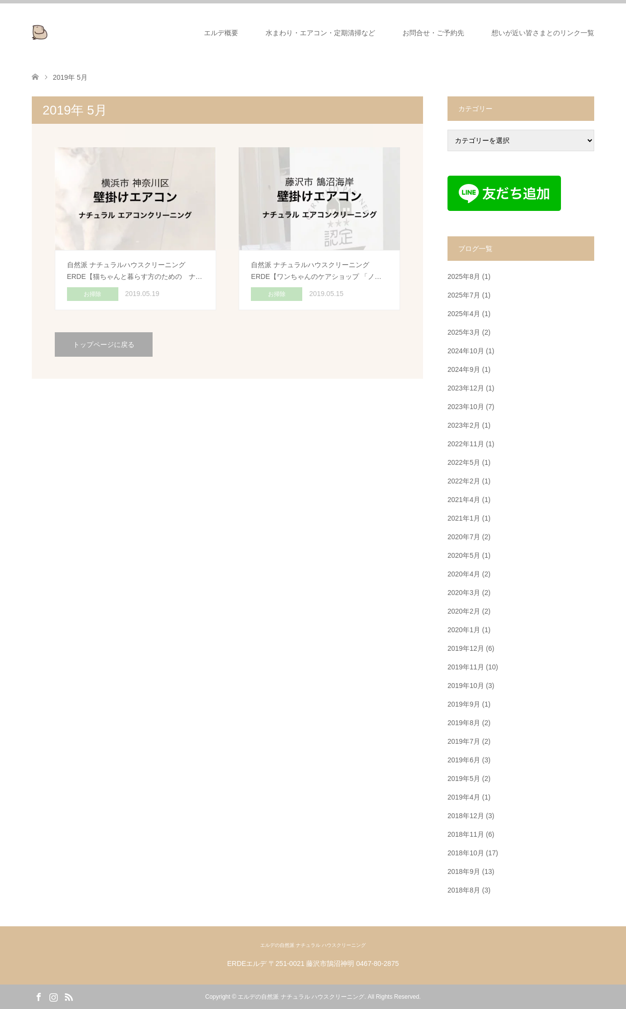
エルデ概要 (221, 33)
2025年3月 (463, 332)
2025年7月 (463, 295)
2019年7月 (463, 741)
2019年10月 (465, 685)
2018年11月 (465, 834)
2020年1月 (463, 630)
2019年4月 (463, 797)
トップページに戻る (103, 344)
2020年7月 (463, 537)
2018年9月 (463, 871)
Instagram (53, 996)
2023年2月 (463, 425)
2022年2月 (463, 481)
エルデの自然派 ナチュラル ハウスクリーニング (313, 945)
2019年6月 (463, 760)
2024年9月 (463, 369)
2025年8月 (463, 276)
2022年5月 (463, 462)
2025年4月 (463, 314)
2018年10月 (465, 853)
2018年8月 (463, 890)
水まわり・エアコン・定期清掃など (320, 33)
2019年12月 (465, 648)
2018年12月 (465, 816)
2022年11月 (465, 444)
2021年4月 (463, 500)
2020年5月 (463, 555)
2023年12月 (465, 388)
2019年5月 (463, 778)
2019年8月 (463, 723)
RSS (68, 996)
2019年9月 (463, 704)
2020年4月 (463, 574)
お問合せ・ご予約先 (433, 33)
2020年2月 (463, 611)
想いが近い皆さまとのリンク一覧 (543, 33)
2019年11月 (465, 667)
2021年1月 (463, 518)
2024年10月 (465, 351)
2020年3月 (463, 592)
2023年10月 (465, 407)
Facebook (39, 996)
